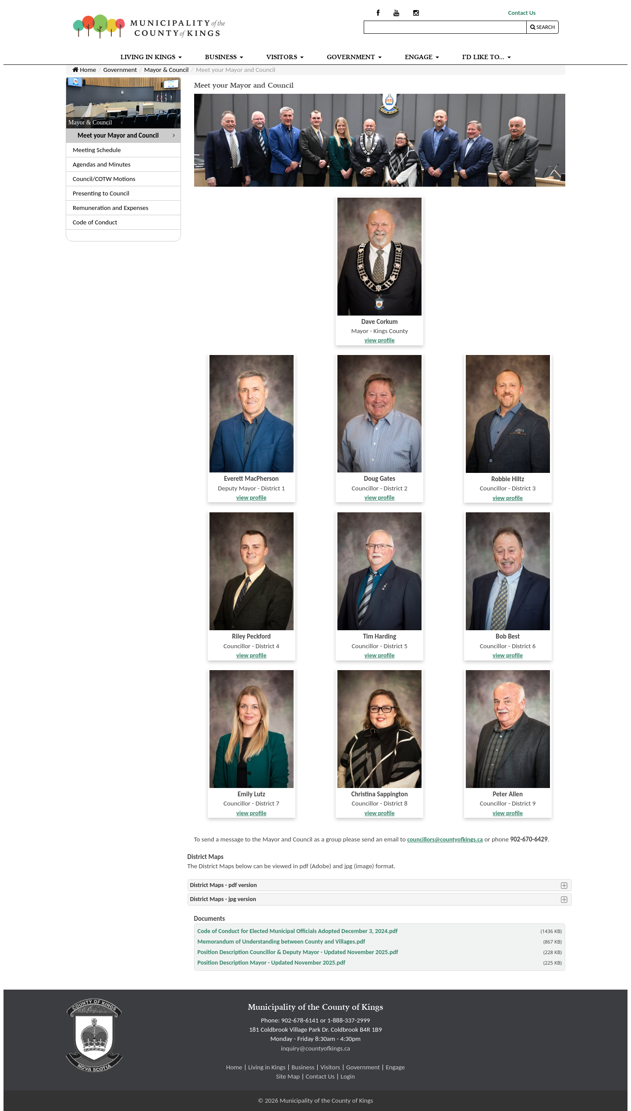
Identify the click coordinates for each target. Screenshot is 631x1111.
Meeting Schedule (97, 150)
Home (84, 70)
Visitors (330, 1067)
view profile (380, 340)
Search (542, 27)
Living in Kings (266, 1067)
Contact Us (522, 13)
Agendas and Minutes (102, 164)
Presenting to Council (101, 193)
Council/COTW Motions (104, 179)
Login (347, 1076)
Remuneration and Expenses (111, 208)
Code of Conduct (95, 222)
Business (302, 1067)
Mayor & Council (166, 70)
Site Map (288, 1076)
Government (120, 70)
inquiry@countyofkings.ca (315, 1048)
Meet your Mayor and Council (118, 135)
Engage (395, 1067)
